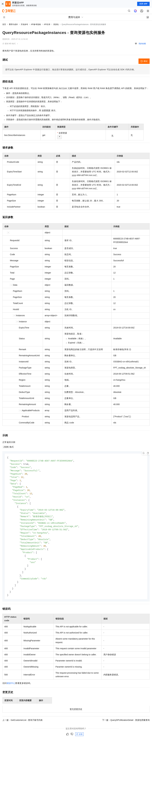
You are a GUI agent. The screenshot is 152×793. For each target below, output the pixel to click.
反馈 (79, 741)
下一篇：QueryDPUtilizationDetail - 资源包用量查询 (126, 726)
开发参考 (24, 24)
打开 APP (143, 4)
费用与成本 (13, 24)
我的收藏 (142, 44)
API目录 (47, 24)
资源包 (56, 24)
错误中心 (11, 689)
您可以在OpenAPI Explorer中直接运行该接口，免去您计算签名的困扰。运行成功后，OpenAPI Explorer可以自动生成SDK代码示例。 (70, 69)
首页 (4, 24)
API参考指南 (36, 24)
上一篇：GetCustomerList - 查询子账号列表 (22, 726)
